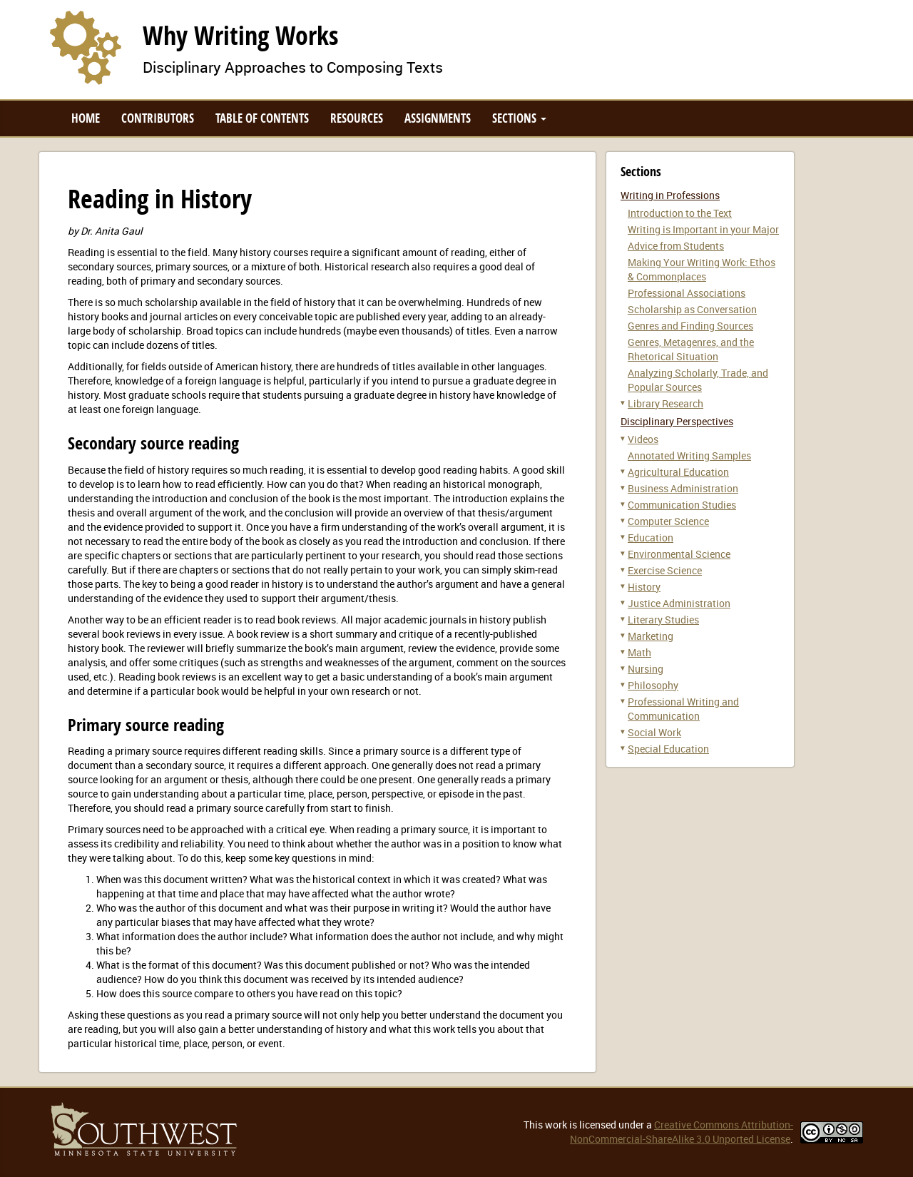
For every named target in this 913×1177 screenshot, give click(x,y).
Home (85, 118)
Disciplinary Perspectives (677, 421)
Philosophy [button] (653, 685)
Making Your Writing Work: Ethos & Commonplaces (701, 269)
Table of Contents (262, 118)
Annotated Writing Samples (689, 455)
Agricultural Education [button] (678, 472)
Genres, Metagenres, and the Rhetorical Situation (691, 349)
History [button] (644, 586)
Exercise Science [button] (665, 570)
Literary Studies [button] (663, 619)
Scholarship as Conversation (692, 309)
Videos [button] (643, 439)
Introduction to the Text (680, 213)
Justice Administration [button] (679, 603)
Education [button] (650, 537)
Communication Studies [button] (682, 504)
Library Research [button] (665, 403)
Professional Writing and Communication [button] (683, 709)
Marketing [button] (650, 636)
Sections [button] (519, 118)
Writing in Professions (670, 195)
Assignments (437, 118)
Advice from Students (676, 246)
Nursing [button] (645, 669)
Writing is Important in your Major (703, 229)
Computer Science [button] (668, 521)
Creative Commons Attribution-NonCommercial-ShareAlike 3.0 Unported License (681, 1132)
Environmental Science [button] (679, 554)
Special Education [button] (668, 748)
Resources (356, 118)
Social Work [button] (654, 732)
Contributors (157, 118)
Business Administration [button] (683, 488)
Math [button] (639, 652)
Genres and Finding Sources (690, 325)
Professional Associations (686, 293)
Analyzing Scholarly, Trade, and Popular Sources (698, 380)
